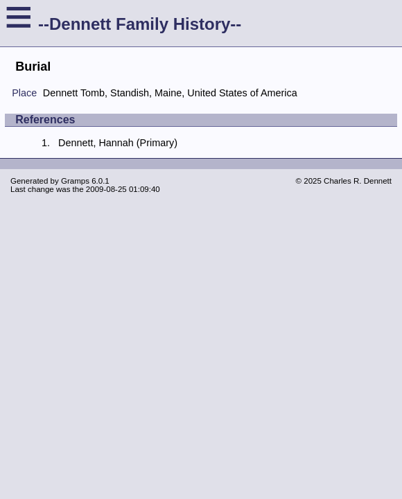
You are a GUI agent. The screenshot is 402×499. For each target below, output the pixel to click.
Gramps (75, 181)
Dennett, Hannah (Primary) (117, 142)
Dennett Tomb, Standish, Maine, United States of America (170, 92)
